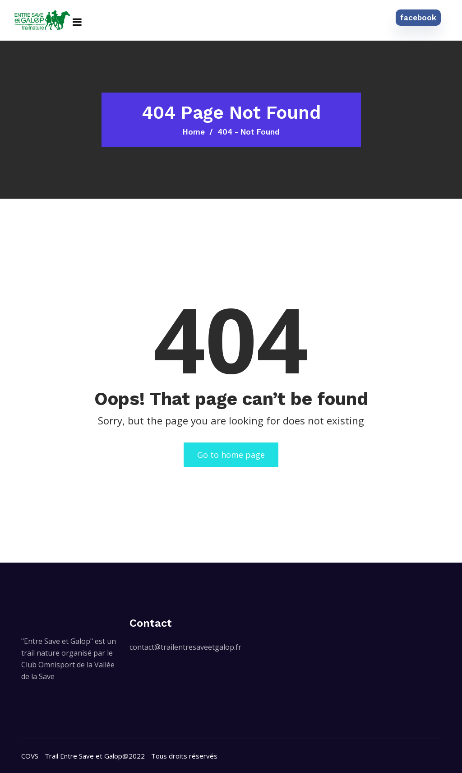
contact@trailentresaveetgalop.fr (185, 647)
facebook (418, 17)
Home (194, 131)
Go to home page (231, 454)
